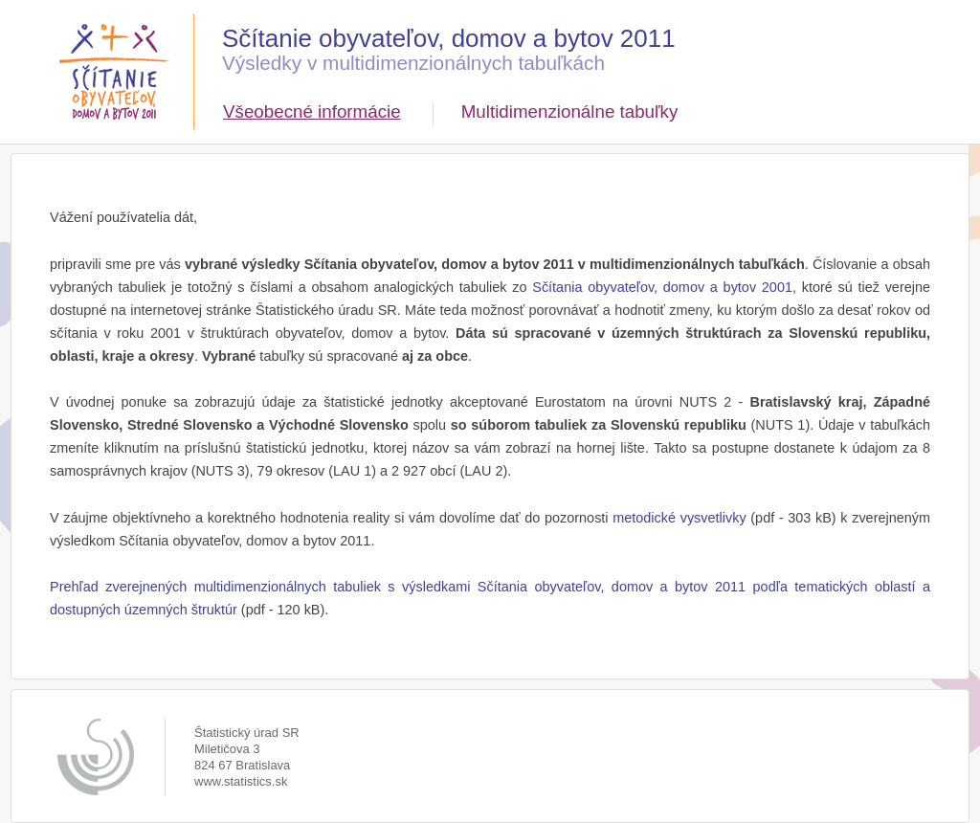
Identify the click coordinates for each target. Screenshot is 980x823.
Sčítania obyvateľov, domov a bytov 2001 (662, 287)
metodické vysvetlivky (679, 517)
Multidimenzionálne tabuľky (570, 111)
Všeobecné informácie (312, 111)
